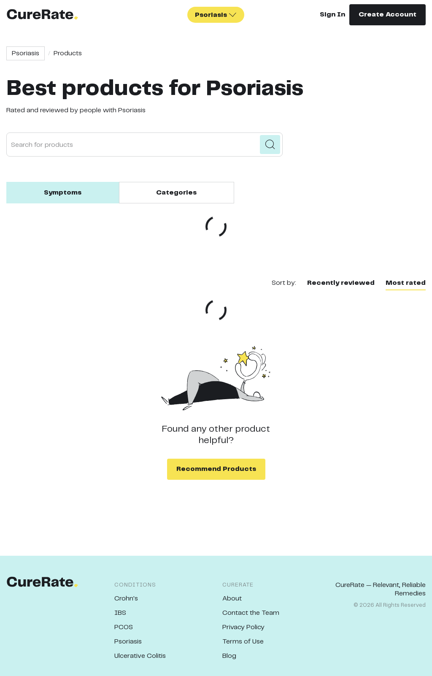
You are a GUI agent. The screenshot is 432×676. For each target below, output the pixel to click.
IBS (120, 613)
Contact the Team (250, 613)
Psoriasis (25, 53)
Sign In (332, 14)
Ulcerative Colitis (140, 656)
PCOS (123, 627)
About (232, 598)
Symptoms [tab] (62, 192)
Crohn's (126, 598)
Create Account (387, 14)
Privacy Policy (243, 627)
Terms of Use (243, 641)
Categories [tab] (176, 192)
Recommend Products (216, 469)
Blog (229, 656)
